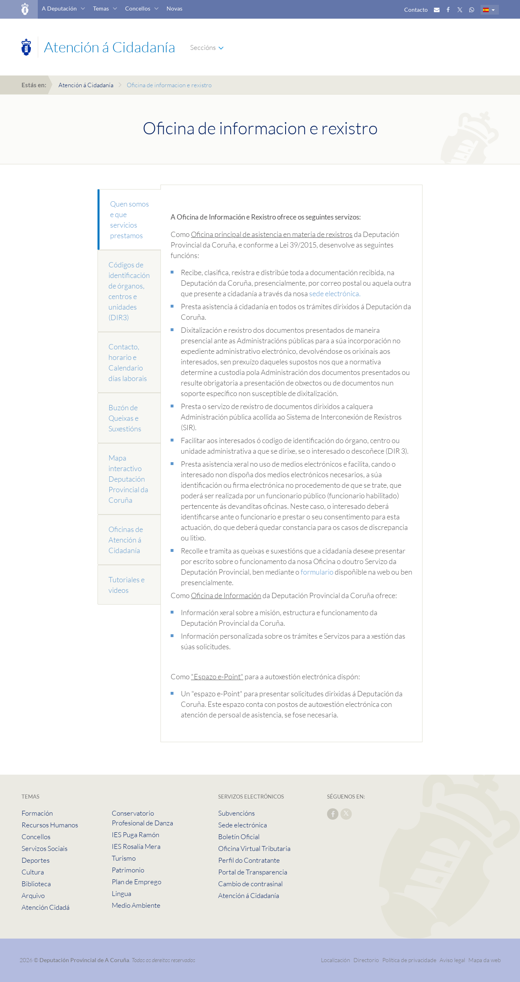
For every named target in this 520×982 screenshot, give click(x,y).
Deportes (36, 860)
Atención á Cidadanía (85, 85)
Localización (335, 959)
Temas (101, 8)
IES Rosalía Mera (136, 846)
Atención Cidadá (45, 907)
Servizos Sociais (44, 848)
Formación (37, 813)
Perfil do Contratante (249, 860)
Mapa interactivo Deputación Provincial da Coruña (128, 478)
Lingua (121, 893)
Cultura (33, 872)
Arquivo (33, 895)
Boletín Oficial (239, 836)
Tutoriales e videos (126, 584)
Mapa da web (484, 959)
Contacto (416, 9)
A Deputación (59, 8)
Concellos (137, 8)
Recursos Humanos (50, 824)
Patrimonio (128, 870)
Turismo (124, 858)
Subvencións (236, 813)
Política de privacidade (410, 959)
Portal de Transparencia (252, 872)
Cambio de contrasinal (250, 883)
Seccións (203, 47)
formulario (317, 571)
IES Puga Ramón (135, 834)
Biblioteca (36, 883)
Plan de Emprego (136, 881)
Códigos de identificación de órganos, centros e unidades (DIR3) (129, 291)
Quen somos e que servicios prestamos (129, 219)
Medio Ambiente (136, 905)
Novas (174, 8)
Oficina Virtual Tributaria (254, 848)
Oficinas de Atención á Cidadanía (125, 540)
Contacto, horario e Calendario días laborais (127, 362)
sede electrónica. (335, 293)
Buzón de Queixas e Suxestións (124, 418)
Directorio (366, 959)
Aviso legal (452, 959)
